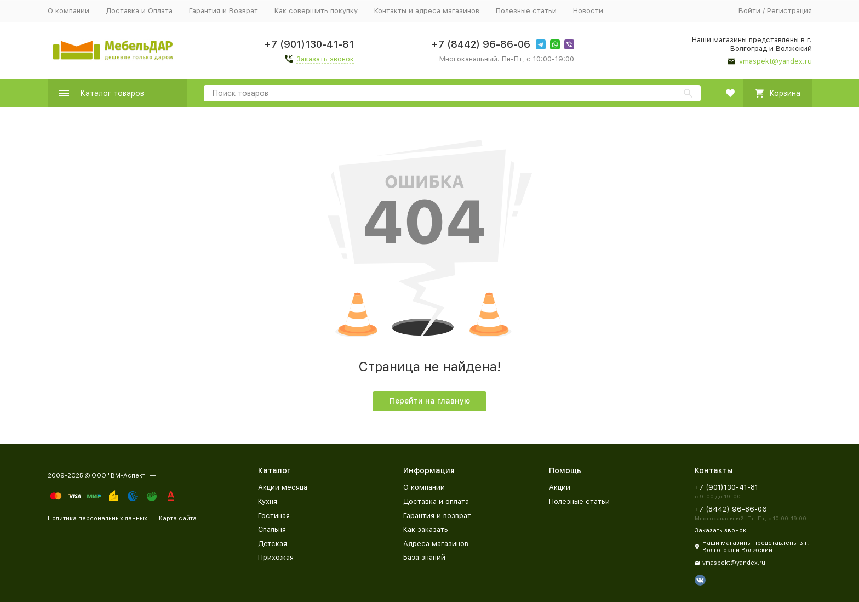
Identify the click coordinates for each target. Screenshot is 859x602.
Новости (588, 11)
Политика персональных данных (97, 518)
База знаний (424, 557)
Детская (272, 543)
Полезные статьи (526, 11)
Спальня (272, 529)
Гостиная (274, 516)
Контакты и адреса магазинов (426, 11)
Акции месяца (282, 487)
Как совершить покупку (316, 11)
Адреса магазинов (435, 543)
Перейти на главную (430, 400)
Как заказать (425, 529)
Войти (749, 11)
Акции (559, 487)
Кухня (267, 501)
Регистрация (789, 11)
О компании (68, 11)
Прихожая (276, 557)
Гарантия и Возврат (223, 11)
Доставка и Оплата (139, 11)
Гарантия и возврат (437, 516)
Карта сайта (178, 518)
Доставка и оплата (436, 501)
